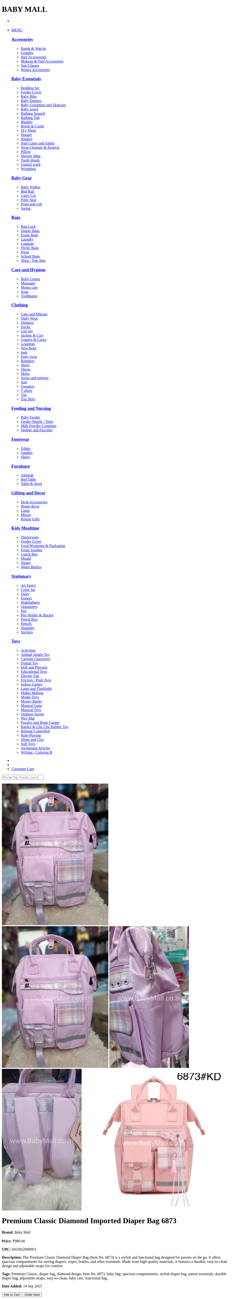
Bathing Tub (30, 118)
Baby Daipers (31, 101)
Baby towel (29, 109)
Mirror (26, 515)
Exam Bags (29, 235)
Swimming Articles (35, 748)
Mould (26, 558)
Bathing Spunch (33, 113)
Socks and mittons (34, 378)
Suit (24, 382)
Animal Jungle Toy (35, 655)
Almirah (27, 475)
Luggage (27, 244)
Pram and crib (31, 204)
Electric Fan (30, 676)
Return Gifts (30, 519)
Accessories (22, 39)
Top (24, 395)
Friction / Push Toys (36, 680)
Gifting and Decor (28, 492)
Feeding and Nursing (31, 408)
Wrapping (28, 169)
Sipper (26, 563)
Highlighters (30, 602)
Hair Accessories (33, 57)
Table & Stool (31, 484)
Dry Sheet (28, 130)
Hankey (27, 139)
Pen (23, 611)
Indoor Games (31, 684)
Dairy (25, 594)
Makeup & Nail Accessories (42, 61)
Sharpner (28, 628)
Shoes (25, 457)
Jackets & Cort (32, 335)
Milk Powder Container (39, 426)
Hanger (26, 135)
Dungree (27, 323)
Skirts (25, 374)
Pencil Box (29, 619)
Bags (15, 217)
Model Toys (30, 697)
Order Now (31, 1294)
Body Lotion (30, 279)
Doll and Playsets (34, 667)
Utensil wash (30, 164)
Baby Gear (21, 177)
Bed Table (28, 479)
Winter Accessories (35, 70)
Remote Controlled (35, 731)
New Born (28, 348)
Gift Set (27, 331)
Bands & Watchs (33, 49)
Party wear (29, 357)
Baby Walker (30, 187)
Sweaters (28, 386)
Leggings (28, 344)
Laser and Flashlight (36, 689)
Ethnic (26, 448)
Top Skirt (28, 399)
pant (24, 352)
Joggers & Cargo (33, 340)
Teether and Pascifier (37, 430)
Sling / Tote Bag (33, 261)
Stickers (27, 632)
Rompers (28, 361)
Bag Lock (28, 227)
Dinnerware (30, 537)
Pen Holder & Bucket (37, 615)
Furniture (20, 466)
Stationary (21, 576)
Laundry (27, 239)
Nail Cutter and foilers (38, 143)
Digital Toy (29, 663)
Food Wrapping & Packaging (43, 546)
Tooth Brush (30, 160)
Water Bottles (31, 567)
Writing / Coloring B (36, 752)
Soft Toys (28, 744)
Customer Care (22, 769)
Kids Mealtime (25, 528)
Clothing (19, 304)
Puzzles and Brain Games (40, 723)
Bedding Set (30, 88)
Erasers (26, 598)
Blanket (27, 122)
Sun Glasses (30, 66)
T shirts (26, 391)
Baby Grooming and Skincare (43, 105)
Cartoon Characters (35, 659)
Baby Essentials (26, 78)
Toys (15, 641)
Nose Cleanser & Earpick (40, 147)
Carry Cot (28, 196)
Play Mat (28, 718)
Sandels (27, 453)
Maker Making (32, 693)
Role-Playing (31, 735)
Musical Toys (31, 710)
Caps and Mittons (34, 314)
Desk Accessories (34, 502)
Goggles (27, 53)
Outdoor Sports (32, 714)
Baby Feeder (30, 417)
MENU (16, 30)
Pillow (26, 152)
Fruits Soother (31, 550)
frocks (25, 327)
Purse (25, 252)
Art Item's (28, 585)
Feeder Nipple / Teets (37, 422)
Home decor (30, 506)
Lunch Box (29, 554)
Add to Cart (12, 1294)
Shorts (26, 369)
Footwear (20, 439)
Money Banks (31, 701)
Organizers (29, 607)
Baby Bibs (29, 96)
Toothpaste (29, 296)
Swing (26, 208)
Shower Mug (30, 156)
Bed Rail (27, 191)
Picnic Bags (30, 248)
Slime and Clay (32, 740)
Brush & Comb (32, 126)
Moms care (29, 287)
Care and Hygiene (28, 269)
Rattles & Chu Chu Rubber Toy (45, 727)
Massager (28, 283)
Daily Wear (29, 318)
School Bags (30, 256)
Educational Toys (34, 672)
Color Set (28, 590)
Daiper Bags (30, 231)
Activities (28, 650)
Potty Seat (28, 200)
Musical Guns (31, 706)
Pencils (26, 624)
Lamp (25, 511)
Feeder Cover (31, 92)
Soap (24, 292)
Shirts (25, 365)
